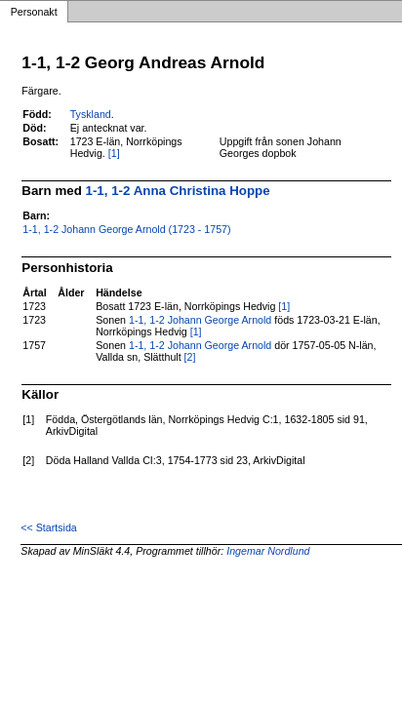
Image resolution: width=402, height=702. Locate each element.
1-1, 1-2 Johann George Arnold (200, 320)
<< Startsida (48, 527)
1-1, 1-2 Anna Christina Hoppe (178, 190)
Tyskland (90, 114)
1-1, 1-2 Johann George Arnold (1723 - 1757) (126, 229)
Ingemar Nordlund (267, 551)
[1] (114, 153)
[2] (190, 357)
